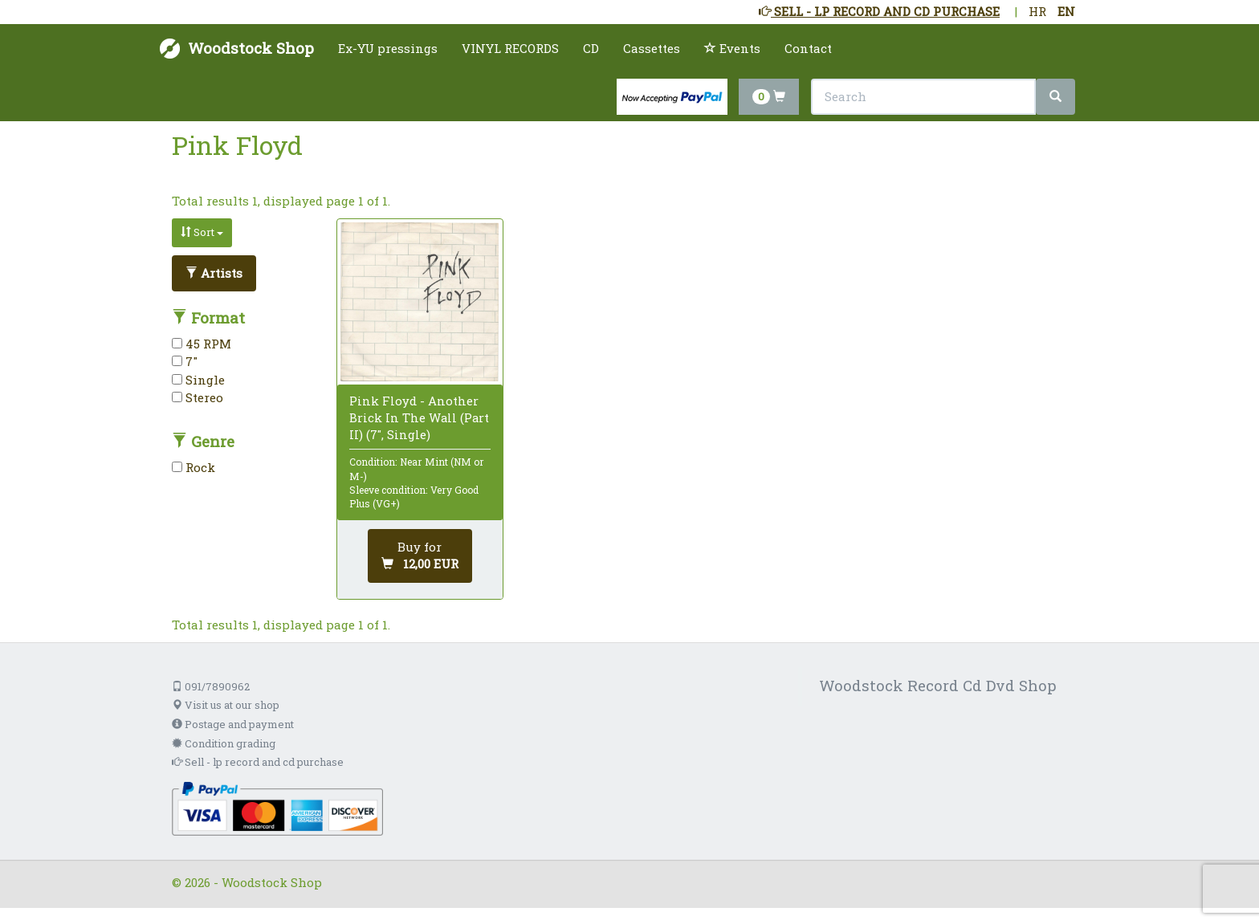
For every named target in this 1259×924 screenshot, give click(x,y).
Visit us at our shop (225, 705)
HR (1037, 11)
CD (591, 48)
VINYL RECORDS (510, 48)
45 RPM (201, 344)
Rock (193, 467)
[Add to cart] (420, 556)
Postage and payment (233, 724)
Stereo (197, 397)
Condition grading (223, 743)
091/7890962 (211, 686)
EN (1066, 11)
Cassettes (651, 48)
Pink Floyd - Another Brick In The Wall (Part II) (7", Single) (419, 417)
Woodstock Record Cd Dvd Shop (938, 685)
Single (198, 380)
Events (732, 48)
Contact (808, 48)
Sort (202, 232)
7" (185, 361)
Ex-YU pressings (388, 48)
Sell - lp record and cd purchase (258, 762)
